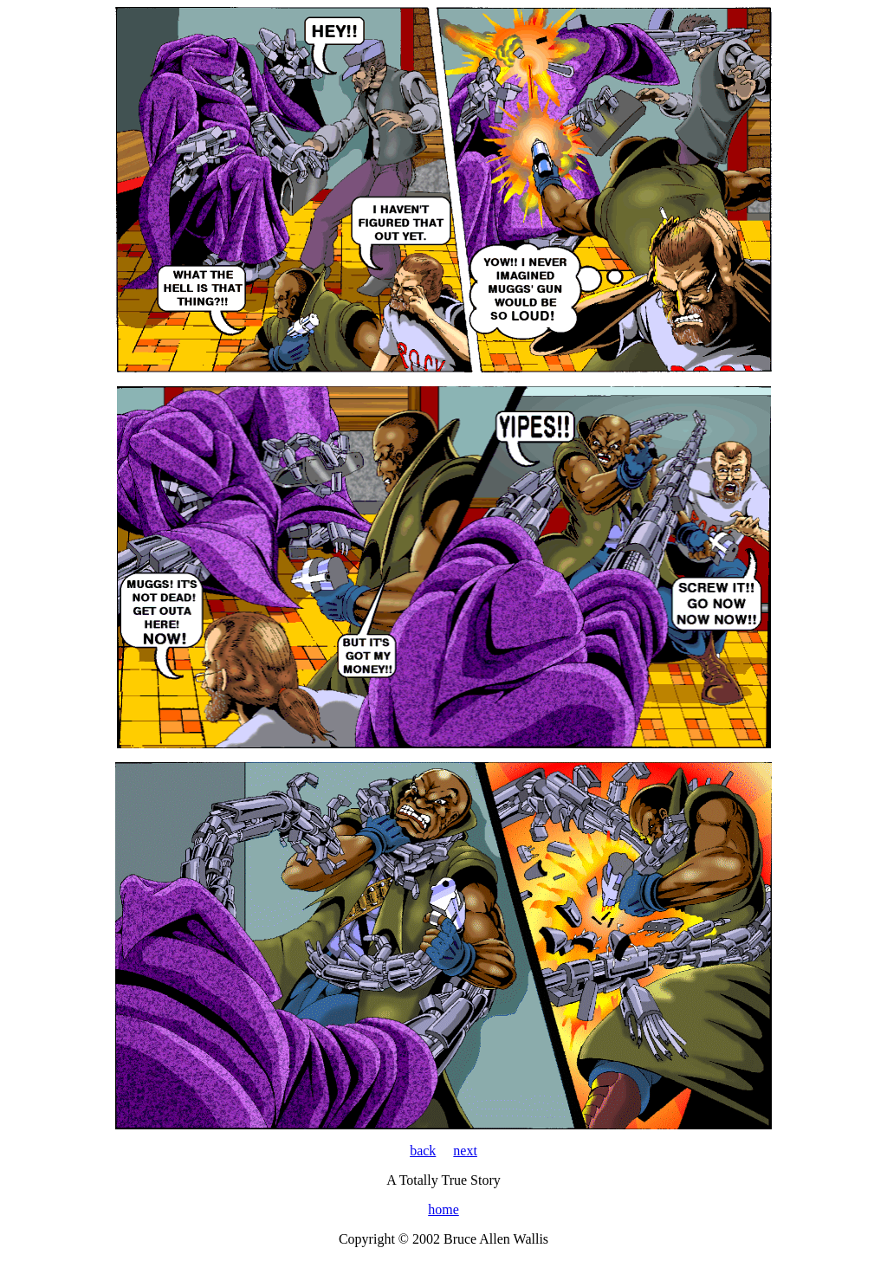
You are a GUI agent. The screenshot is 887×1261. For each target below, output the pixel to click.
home (443, 1209)
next (465, 1150)
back (423, 1150)
